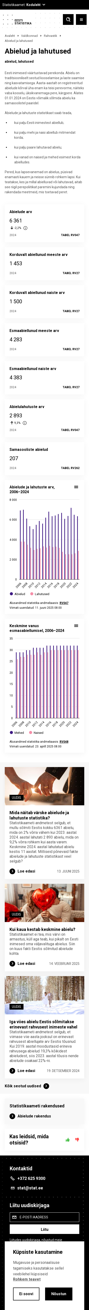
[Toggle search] (68, 19)
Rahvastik (50, 36)
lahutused (26, 61)
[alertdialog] (44, 1275)
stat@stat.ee (30, 1187)
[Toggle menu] (81, 19)
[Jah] (67, 1140)
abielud (10, 61)
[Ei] (77, 1140)
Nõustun (58, 1294)
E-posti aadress (34, 1217)
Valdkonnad (29, 36)
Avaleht (10, 36)
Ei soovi (26, 1294)
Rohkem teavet (27, 1279)
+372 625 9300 (31, 1178)
